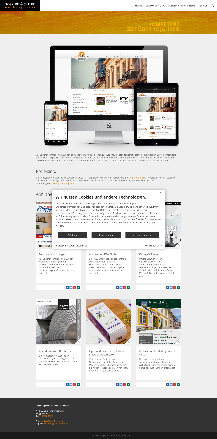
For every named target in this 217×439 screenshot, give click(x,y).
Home (138, 5)
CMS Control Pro (137, 177)
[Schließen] (161, 192)
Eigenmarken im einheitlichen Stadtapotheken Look (106, 352)
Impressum (61, 245)
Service (203, 5)
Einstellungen (106, 235)
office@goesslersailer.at (52, 421)
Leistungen (152, 5)
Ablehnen (73, 235)
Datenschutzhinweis (78, 245)
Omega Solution (148, 254)
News (192, 5)
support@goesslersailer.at (56, 423)
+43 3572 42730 (46, 416)
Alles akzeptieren (142, 235)
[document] (109, 213)
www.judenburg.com (63, 183)
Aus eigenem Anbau (174, 5)
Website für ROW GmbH (103, 254)
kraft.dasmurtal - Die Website (56, 351)
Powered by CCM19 (153, 245)
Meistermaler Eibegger (52, 254)
